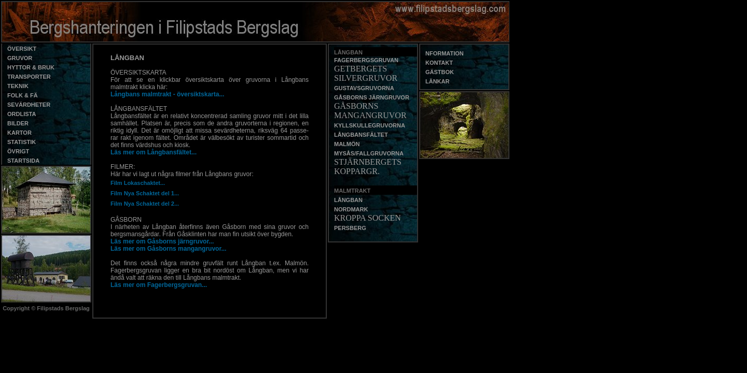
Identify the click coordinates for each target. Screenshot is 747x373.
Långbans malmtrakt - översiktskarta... (167, 94)
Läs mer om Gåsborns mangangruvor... (168, 248)
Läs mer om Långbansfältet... (153, 152)
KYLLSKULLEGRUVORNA (369, 125)
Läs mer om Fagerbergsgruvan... (158, 285)
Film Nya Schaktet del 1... (144, 193)
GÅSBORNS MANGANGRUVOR (370, 111)
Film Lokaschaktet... (137, 183)
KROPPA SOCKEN (367, 217)
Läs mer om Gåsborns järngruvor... (162, 241)
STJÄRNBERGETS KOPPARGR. (368, 166)
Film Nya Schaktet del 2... (144, 203)
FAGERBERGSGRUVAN (366, 60)
